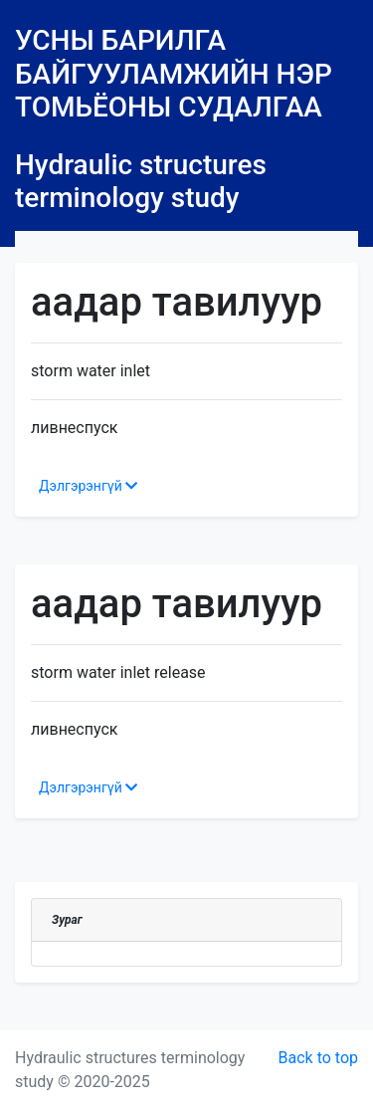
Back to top (318, 1057)
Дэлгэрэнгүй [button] (88, 486)
